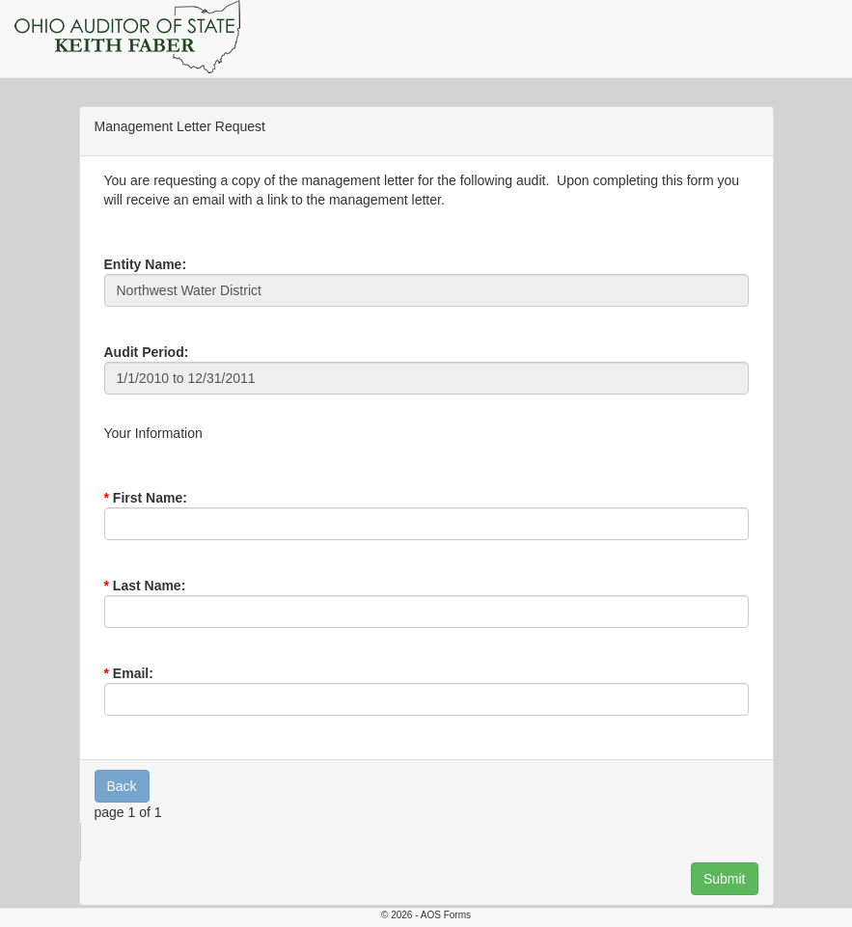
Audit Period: (146, 352)
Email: (133, 673)
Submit (724, 878)
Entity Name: (145, 264)
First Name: (150, 497)
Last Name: (149, 585)
